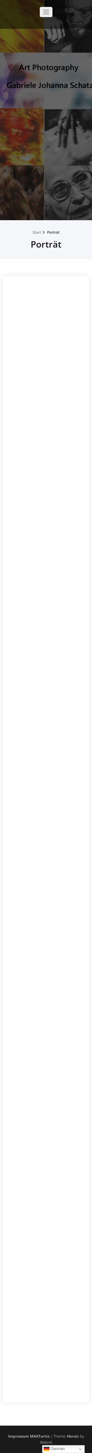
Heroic (73, 1436)
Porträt (53, 232)
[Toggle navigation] (46, 12)
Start (37, 232)
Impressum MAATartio (29, 1436)
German (54, 1449)
